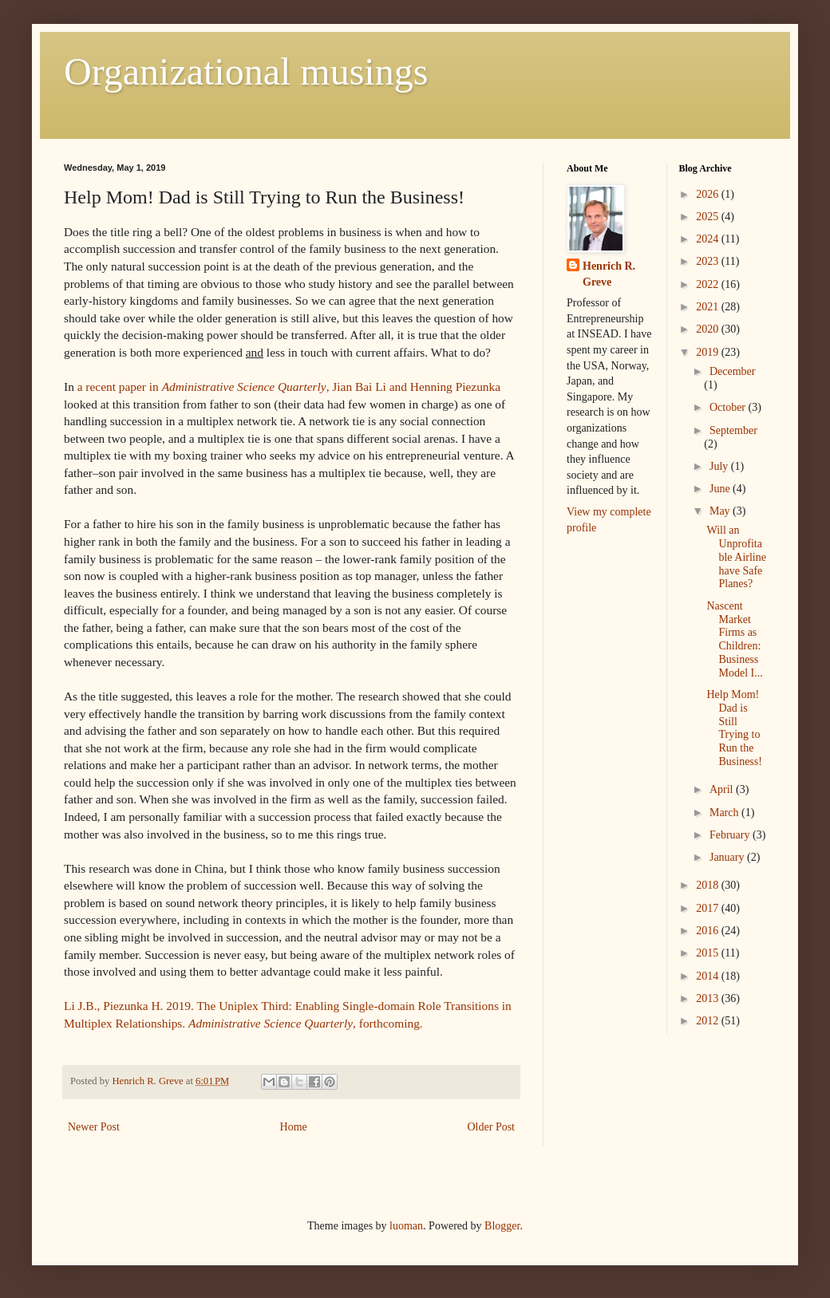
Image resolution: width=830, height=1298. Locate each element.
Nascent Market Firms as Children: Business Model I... (734, 639)
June (721, 489)
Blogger (502, 1226)
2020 (708, 329)
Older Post (492, 1127)
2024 (708, 239)
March (725, 813)
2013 (708, 998)
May (721, 511)
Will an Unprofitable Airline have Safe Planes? (736, 557)
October (729, 407)
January (728, 857)
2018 (708, 885)
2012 (708, 1021)
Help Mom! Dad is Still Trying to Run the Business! (733, 727)
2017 (708, 908)
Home (293, 1127)
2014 (708, 976)
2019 (708, 352)
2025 (708, 217)
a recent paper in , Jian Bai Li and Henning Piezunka (288, 386)
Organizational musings (246, 71)
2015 (708, 953)
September (733, 430)
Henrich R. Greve (609, 274)
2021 (708, 307)
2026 (708, 194)
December (732, 371)
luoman (406, 1226)
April (722, 789)
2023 (708, 261)
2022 (708, 284)
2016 (708, 931)
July (720, 466)
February (731, 835)
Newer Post (94, 1127)
